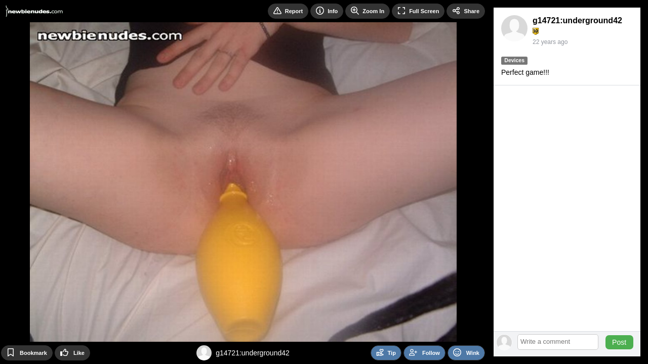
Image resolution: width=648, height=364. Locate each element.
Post (619, 342)
